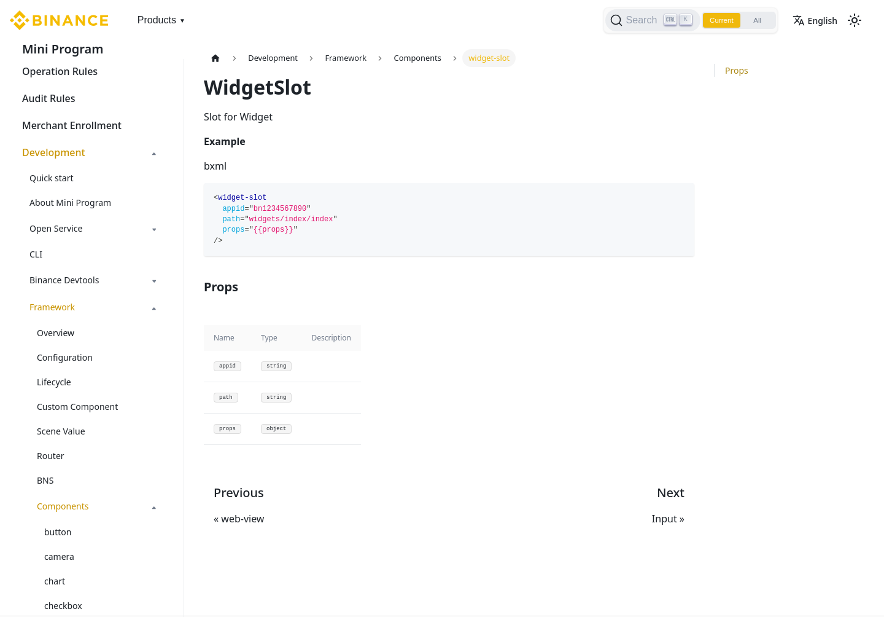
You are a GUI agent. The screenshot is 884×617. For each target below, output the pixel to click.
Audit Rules (48, 98)
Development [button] (53, 152)
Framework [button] (52, 307)
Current (718, 20)
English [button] (815, 20)
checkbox (63, 605)
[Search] (648, 20)
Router (50, 456)
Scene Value (61, 431)
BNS (45, 480)
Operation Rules (60, 71)
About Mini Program (70, 202)
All (756, 20)
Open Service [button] (55, 228)
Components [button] (62, 506)
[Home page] (215, 58)
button (58, 532)
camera (59, 556)
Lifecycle (54, 382)
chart (54, 581)
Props (736, 70)
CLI (35, 254)
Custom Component (77, 406)
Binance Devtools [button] (64, 280)
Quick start (51, 178)
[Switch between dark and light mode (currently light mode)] (854, 20)
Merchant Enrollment (72, 125)
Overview (55, 333)
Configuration (65, 357)
